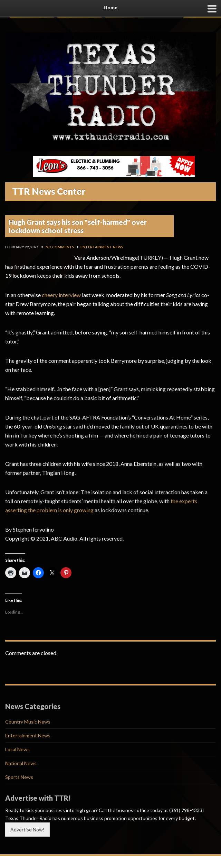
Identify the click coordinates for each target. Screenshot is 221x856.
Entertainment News (101, 247)
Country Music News (27, 722)
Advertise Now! (27, 829)
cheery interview (61, 295)
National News (21, 763)
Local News (17, 749)
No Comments (60, 247)
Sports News (19, 777)
